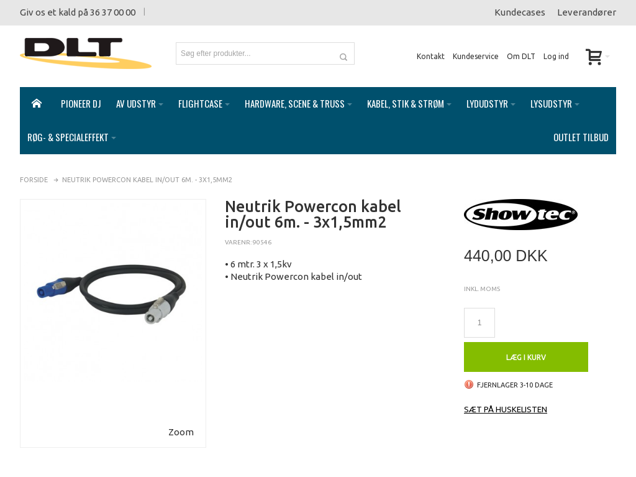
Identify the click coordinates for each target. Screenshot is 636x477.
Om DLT (521, 56)
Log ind (556, 56)
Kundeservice (476, 56)
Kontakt (431, 56)
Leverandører (586, 12)
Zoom (181, 419)
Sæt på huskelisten (505, 396)
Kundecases (519, 12)
